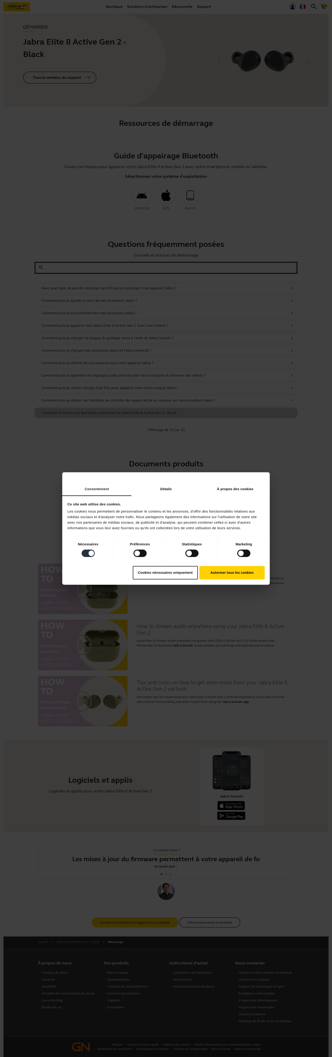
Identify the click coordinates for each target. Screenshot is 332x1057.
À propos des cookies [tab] (235, 489)
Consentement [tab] (97, 489)
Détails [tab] (166, 489)
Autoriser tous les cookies (232, 572)
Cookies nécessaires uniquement (165, 572)
